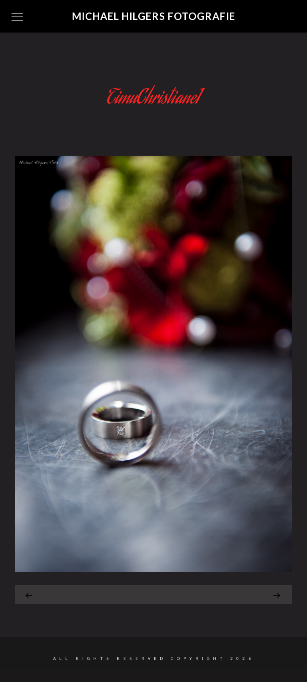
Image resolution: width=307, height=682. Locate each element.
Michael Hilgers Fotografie (153, 16)
